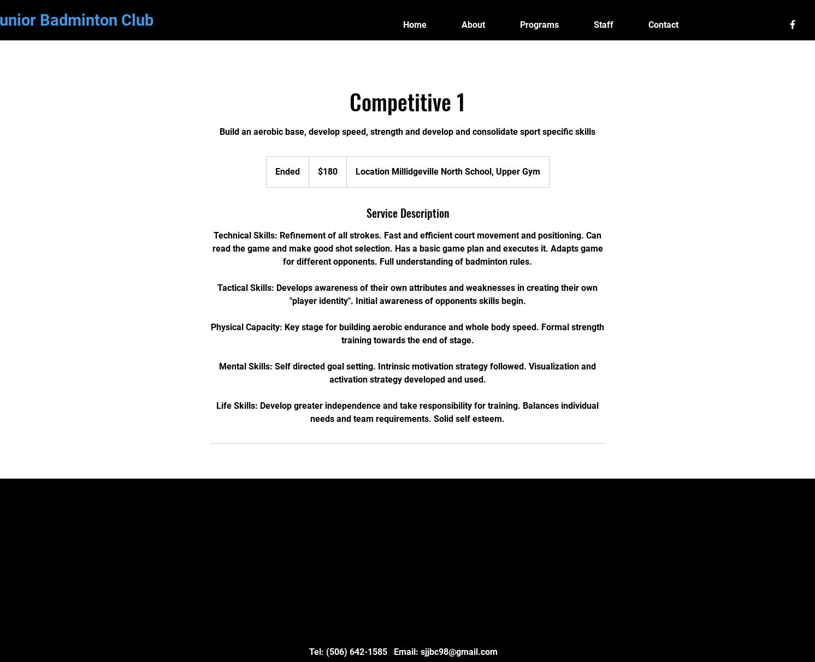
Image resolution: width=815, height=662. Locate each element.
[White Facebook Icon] (793, 25)
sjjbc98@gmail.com (459, 652)
